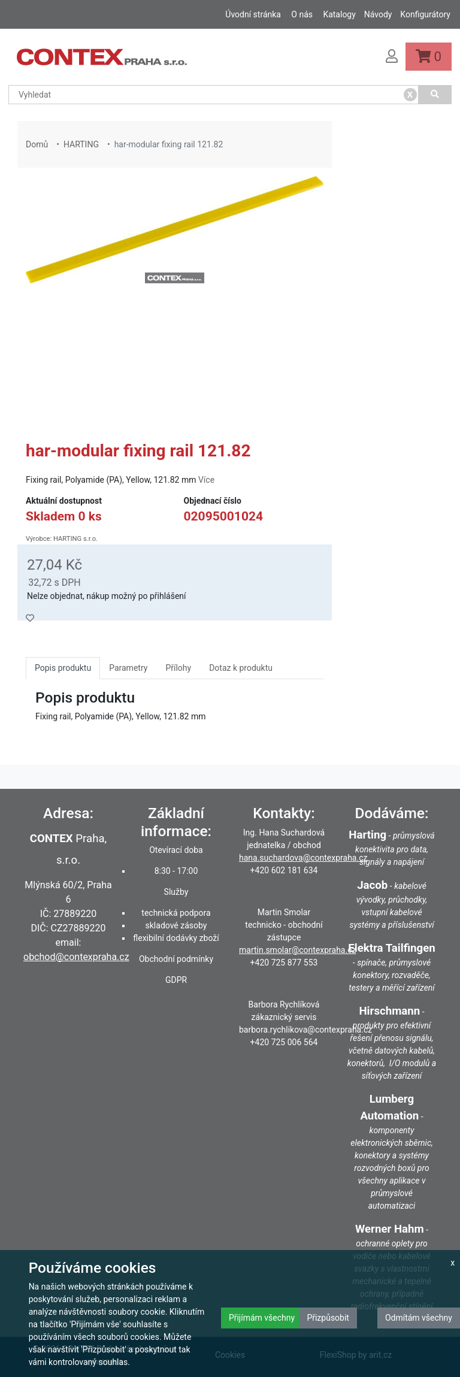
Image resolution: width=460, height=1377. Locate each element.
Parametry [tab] (128, 668)
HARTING (81, 144)
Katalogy (339, 14)
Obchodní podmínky (176, 959)
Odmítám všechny (418, 1317)
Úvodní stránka (253, 14)
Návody (378, 14)
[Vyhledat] (435, 94)
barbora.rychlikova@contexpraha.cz (305, 1029)
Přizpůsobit (328, 1317)
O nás (302, 14)
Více (206, 480)
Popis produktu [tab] (63, 668)
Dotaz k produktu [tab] (241, 668)
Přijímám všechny (262, 1317)
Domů (37, 144)
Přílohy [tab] (178, 668)
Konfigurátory (425, 14)
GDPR (176, 980)
